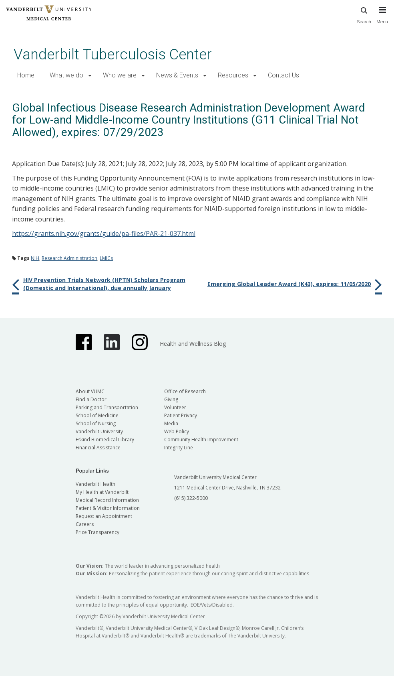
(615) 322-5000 (191, 498)
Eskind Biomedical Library (105, 439)
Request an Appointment (104, 516)
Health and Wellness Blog (193, 343)
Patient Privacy (180, 415)
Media (171, 423)
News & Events (177, 75)
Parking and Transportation (107, 407)
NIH (35, 258)
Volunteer (175, 407)
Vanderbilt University (99, 431)
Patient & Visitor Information (108, 508)
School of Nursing (96, 423)
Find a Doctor (91, 399)
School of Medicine (97, 415)
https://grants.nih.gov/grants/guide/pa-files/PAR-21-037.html (103, 233)
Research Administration (69, 258)
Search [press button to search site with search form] (364, 14)
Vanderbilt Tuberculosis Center (113, 54)
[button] (90, 76)
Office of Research (185, 391)
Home (25, 75)
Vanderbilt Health (95, 484)
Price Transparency (97, 532)
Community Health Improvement (201, 439)
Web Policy (176, 431)
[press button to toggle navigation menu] (382, 19)
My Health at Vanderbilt (102, 492)
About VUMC (90, 391)
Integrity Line (178, 447)
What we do (66, 75)
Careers (85, 524)
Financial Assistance (98, 447)
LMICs (106, 258)
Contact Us (283, 75)
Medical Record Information (107, 500)
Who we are (120, 75)
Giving (171, 399)
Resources (233, 75)
